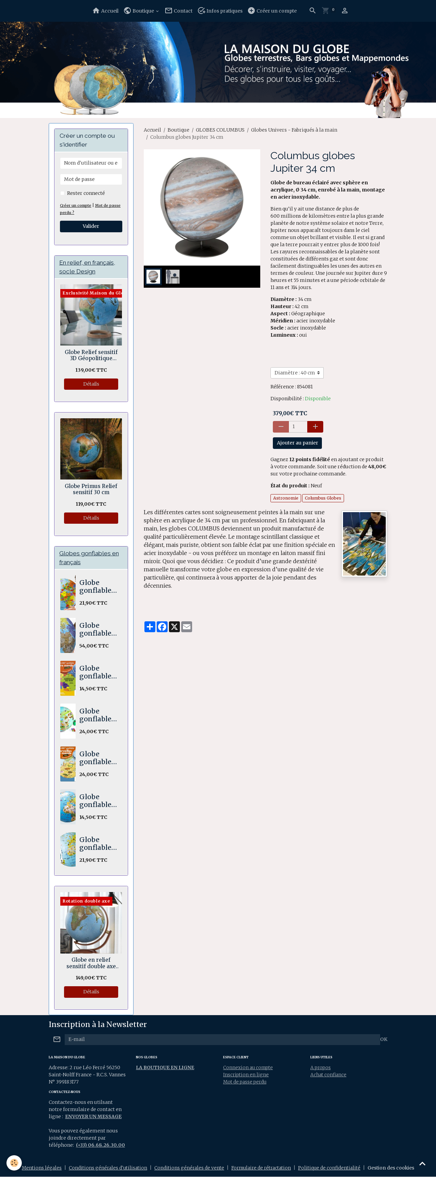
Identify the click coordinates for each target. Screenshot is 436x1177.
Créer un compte (272, 10)
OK (383, 1040)
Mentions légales (36, 1168)
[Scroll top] (422, 1163)
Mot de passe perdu (246, 1082)
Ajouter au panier (297, 443)
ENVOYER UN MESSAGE (94, 1117)
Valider (91, 226)
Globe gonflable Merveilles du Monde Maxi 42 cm (97, 759)
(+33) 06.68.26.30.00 (100, 1146)
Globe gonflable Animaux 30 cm (95, 802)
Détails (91, 384)
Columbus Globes (323, 498)
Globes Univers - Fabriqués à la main (294, 130)
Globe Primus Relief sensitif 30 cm (91, 490)
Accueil (105, 10)
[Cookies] (14, 1163)
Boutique (139, 10)
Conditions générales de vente (187, 1168)
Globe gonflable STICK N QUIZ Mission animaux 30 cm (95, 716)
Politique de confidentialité (333, 1168)
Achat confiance (329, 1075)
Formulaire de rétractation (262, 1168)
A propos (321, 1068)
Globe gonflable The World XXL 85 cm (97, 630)
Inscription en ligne (246, 1075)
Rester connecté (86, 193)
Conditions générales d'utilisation (104, 1168)
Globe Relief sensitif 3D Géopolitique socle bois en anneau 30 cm (91, 356)
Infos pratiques (220, 10)
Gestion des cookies (396, 1168)
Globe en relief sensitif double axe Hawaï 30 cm (91, 964)
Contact (178, 10)
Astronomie (285, 498)
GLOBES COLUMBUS (220, 130)
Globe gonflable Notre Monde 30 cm (96, 673)
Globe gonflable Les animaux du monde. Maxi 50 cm (97, 845)
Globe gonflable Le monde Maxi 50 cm (96, 587)
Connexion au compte (249, 1068)
